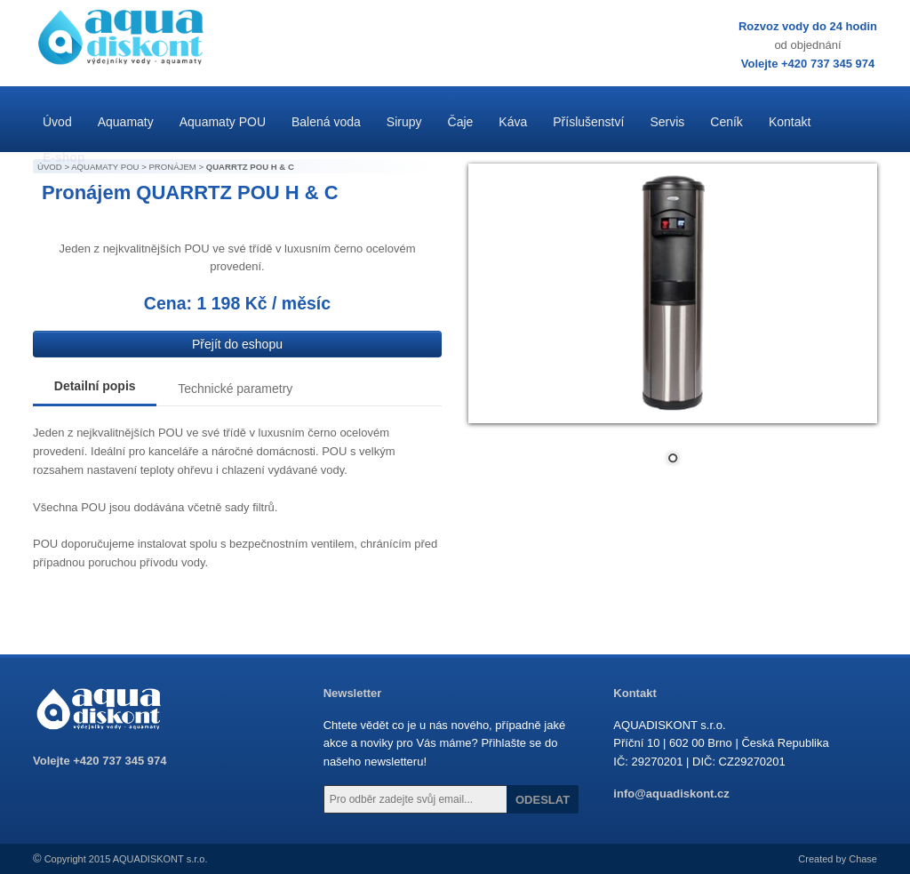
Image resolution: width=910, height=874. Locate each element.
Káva (513, 122)
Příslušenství (588, 122)
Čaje (461, 122)
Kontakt (789, 122)
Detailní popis (95, 386)
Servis (667, 122)
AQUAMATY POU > (109, 167)
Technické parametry (235, 388)
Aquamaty (126, 122)
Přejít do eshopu (237, 344)
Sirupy (404, 122)
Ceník (726, 122)
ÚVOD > (54, 167)
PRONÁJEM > (176, 167)
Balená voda (326, 122)
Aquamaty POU (223, 122)
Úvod (57, 122)
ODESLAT (542, 799)
